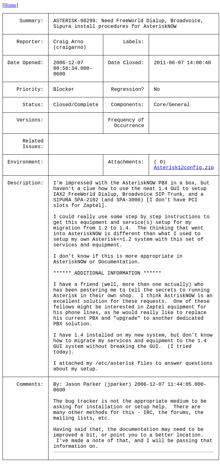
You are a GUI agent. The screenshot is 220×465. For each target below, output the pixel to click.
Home (10, 5)
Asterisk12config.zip (184, 168)
